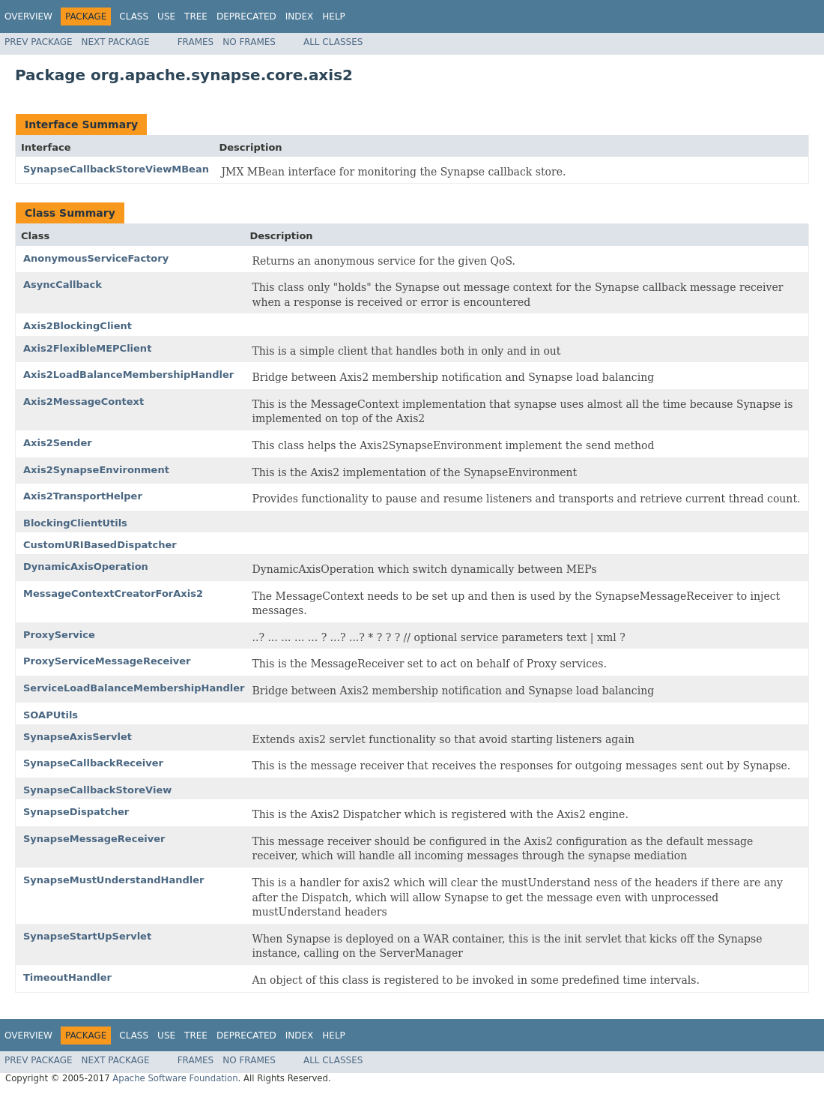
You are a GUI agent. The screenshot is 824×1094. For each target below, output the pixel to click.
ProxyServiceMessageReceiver (106, 661)
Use (166, 16)
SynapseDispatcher (76, 811)
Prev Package (38, 42)
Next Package (116, 42)
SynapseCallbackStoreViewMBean (116, 169)
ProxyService (59, 634)
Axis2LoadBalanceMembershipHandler (128, 374)
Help (333, 16)
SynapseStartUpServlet (87, 936)
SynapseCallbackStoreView (97, 790)
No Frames (249, 42)
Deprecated (246, 16)
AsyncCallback (62, 284)
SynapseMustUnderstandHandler (113, 880)
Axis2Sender (57, 442)
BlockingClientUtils (75, 523)
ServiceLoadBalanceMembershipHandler (134, 688)
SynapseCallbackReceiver (93, 763)
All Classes (333, 42)
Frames (196, 42)
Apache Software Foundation (174, 1078)
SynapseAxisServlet (77, 736)
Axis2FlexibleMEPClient (87, 348)
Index (299, 16)
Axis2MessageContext (83, 401)
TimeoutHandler (67, 977)
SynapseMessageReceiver (94, 838)
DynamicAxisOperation (85, 566)
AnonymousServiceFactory (96, 258)
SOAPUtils (50, 715)
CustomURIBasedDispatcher (100, 544)
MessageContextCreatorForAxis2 (113, 593)
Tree (195, 16)
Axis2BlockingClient (77, 325)
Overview (28, 16)
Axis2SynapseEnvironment (96, 469)
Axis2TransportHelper (82, 496)
